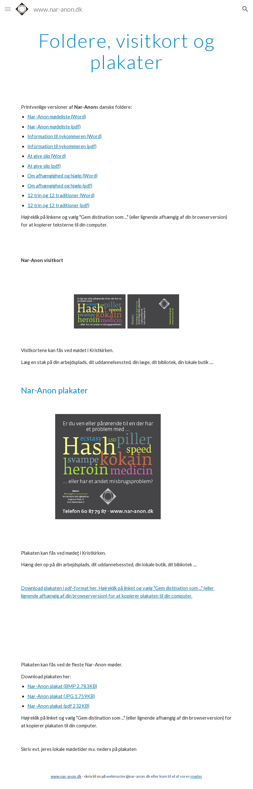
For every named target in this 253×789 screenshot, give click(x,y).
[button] (7, 9)
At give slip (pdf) (44, 166)
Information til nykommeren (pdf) (61, 146)
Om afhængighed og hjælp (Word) (62, 175)
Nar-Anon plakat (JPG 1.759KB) (61, 696)
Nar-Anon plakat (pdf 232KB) (58, 706)
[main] (126, 51)
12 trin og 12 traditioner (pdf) (58, 205)
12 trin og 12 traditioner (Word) (61, 195)
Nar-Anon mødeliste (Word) (56, 116)
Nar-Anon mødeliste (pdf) (54, 126)
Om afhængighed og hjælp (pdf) (59, 185)
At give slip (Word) (46, 156)
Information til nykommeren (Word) (64, 136)
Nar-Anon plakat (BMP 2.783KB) (62, 686)
